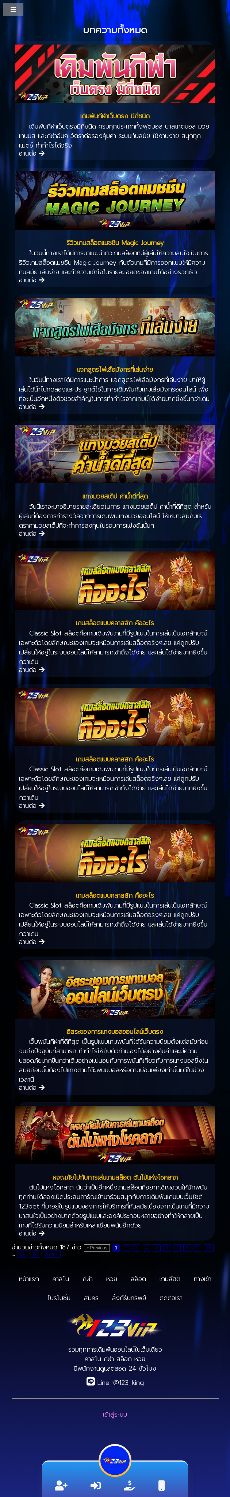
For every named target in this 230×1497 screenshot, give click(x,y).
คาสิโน (61, 1279)
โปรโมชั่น (58, 1298)
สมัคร (91, 1298)
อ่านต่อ (32, 153)
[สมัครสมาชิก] (61, 1486)
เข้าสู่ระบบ (115, 1414)
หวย (111, 1279)
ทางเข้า (202, 1279)
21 (35, 1254)
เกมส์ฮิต (170, 1279)
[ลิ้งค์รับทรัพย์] (129, 1486)
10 (208, 1247)
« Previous (97, 1247)
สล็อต (138, 1279)
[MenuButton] (13, 9)
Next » (51, 1254)
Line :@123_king (115, 1382)
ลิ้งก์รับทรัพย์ (129, 1298)
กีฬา (88, 1279)
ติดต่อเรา (171, 1298)
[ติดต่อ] (161, 1486)
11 (22, 1254)
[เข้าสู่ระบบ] (96, 1486)
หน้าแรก (29, 1279)
